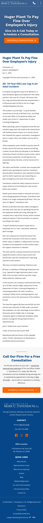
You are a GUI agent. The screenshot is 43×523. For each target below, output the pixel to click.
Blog (21, 477)
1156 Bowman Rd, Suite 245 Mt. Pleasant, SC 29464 (21, 449)
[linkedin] (26, 436)
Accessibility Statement (21, 514)
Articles (21, 473)
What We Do (21, 461)
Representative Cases (21, 465)
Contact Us (21, 493)
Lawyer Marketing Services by (21, 517)
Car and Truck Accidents (21, 485)
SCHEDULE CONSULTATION (22, 40)
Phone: (21, 425)
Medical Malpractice (21, 481)
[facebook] (16, 436)
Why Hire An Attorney (21, 469)
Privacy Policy (21, 510)
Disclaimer (21, 506)
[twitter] (21, 436)
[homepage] (21, 406)
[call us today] (36, 3)
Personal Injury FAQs (21, 489)
